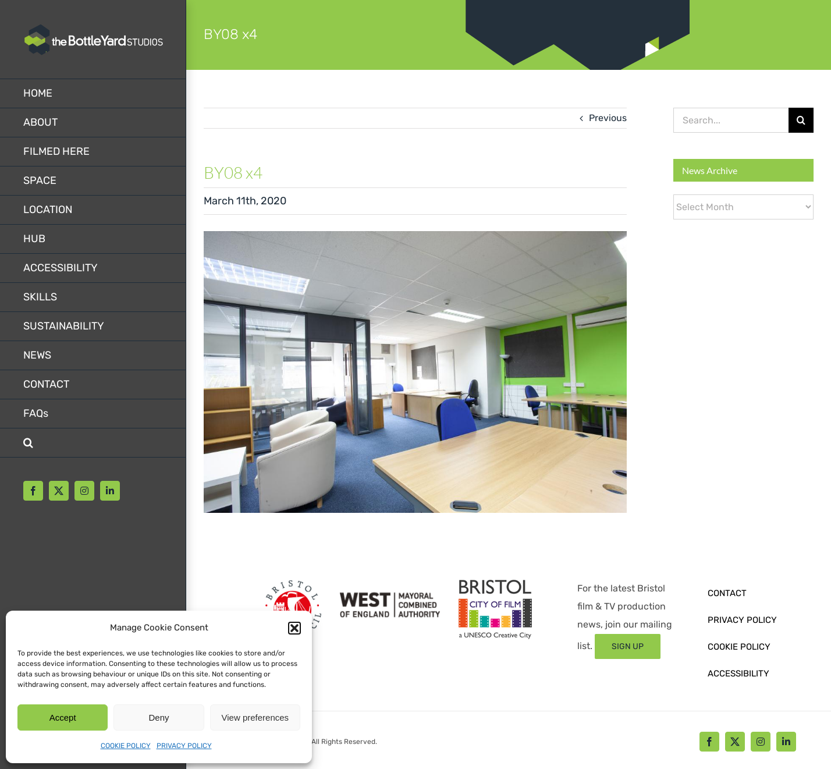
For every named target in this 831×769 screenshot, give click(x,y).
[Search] (801, 120)
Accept (62, 717)
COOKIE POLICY (126, 746)
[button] (294, 628)
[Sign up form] (627, 646)
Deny (158, 717)
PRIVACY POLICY (184, 746)
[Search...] (731, 120)
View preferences (255, 717)
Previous (608, 117)
